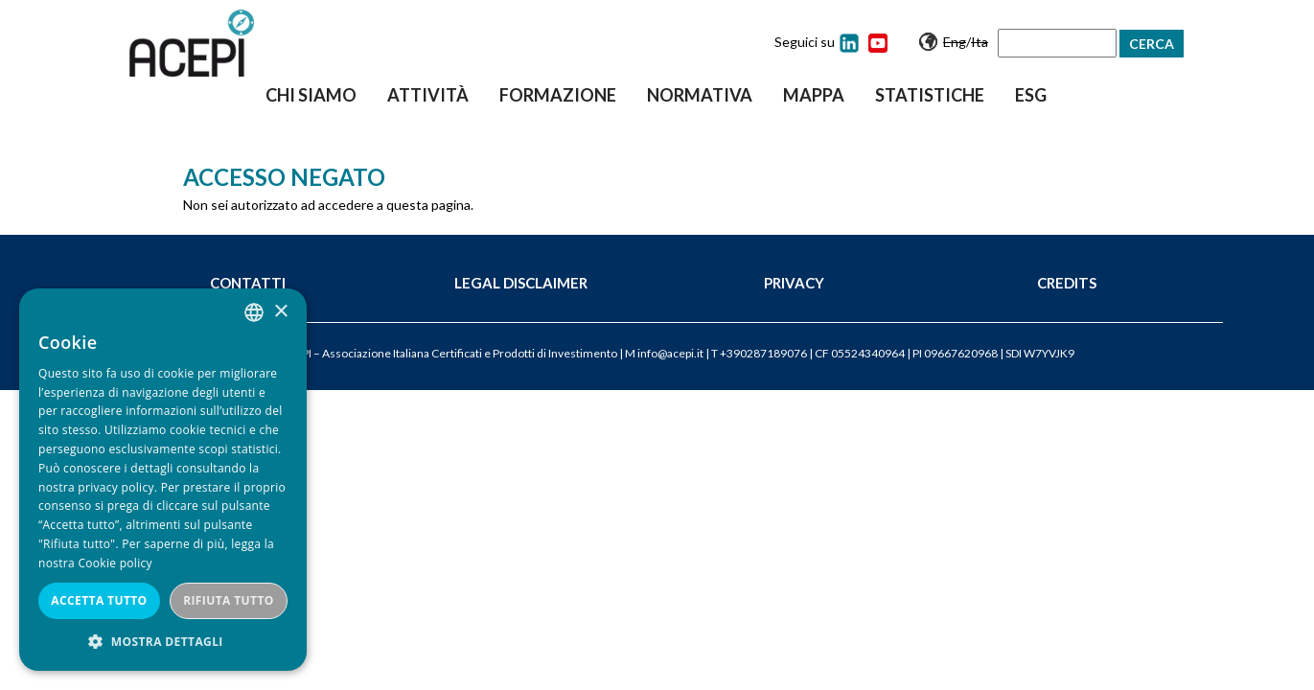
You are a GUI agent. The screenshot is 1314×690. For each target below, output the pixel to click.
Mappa (813, 94)
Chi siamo (311, 94)
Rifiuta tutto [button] (228, 600)
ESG (1031, 94)
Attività (428, 94)
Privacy (794, 282)
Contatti (248, 282)
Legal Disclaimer (521, 282)
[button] (163, 642)
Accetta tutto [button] (99, 600)
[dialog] (163, 479)
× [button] (280, 312)
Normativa (699, 94)
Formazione (557, 94)
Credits (1066, 282)
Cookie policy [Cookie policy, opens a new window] (114, 563)
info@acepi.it (670, 353)
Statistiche (929, 94)
